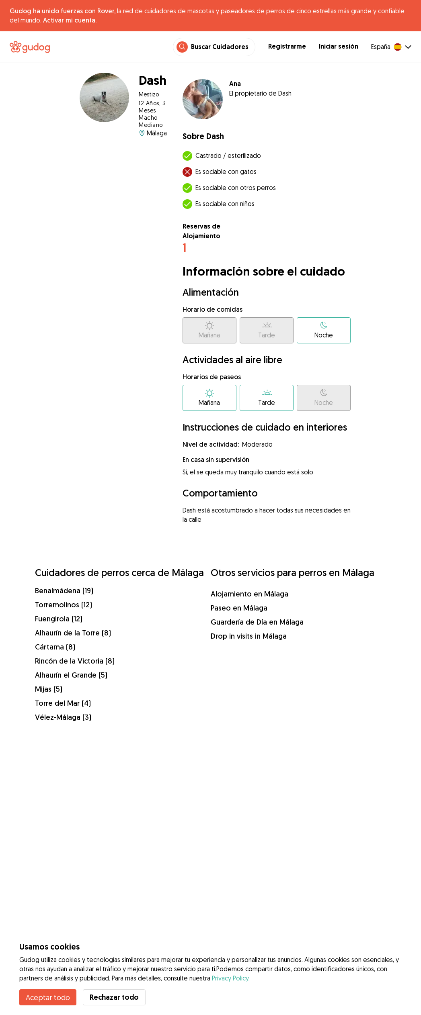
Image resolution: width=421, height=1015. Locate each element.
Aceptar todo (48, 997)
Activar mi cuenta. (70, 20)
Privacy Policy (230, 978)
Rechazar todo (114, 997)
